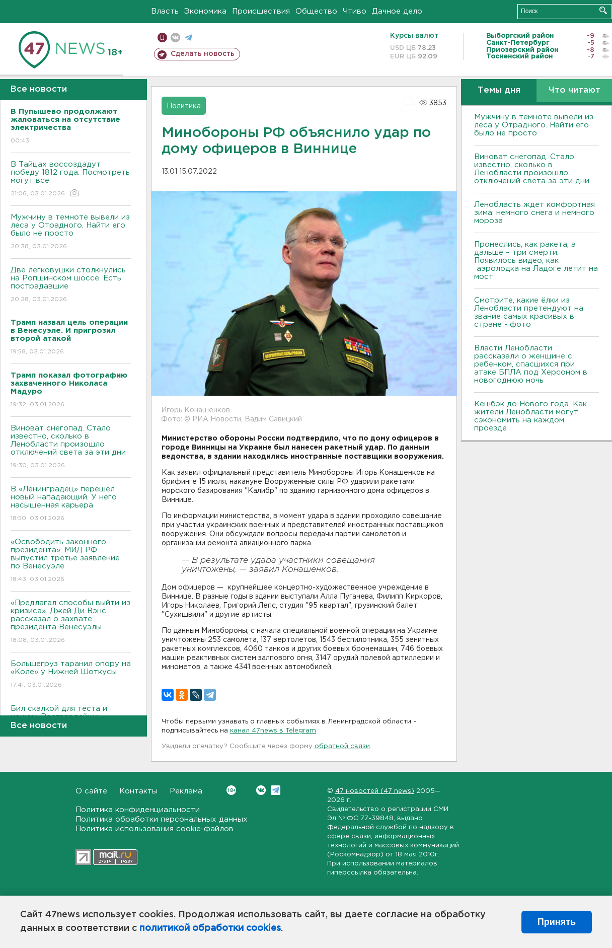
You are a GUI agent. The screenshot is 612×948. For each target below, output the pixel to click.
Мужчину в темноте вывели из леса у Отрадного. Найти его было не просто (71, 232)
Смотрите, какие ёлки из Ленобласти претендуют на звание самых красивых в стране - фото (528, 312)
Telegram (275, 790)
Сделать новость (203, 54)
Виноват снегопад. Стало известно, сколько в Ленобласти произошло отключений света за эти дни (71, 447)
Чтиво (354, 11)
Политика (184, 106)
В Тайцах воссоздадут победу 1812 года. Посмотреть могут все (71, 179)
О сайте (91, 791)
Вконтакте (231, 790)
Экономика (205, 11)
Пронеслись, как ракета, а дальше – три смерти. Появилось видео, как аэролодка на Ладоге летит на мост (536, 260)
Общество (316, 11)
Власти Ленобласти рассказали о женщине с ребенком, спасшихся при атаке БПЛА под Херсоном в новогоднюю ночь (530, 364)
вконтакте (175, 37)
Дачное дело (397, 11)
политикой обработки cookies (210, 928)
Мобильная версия (162, 37)
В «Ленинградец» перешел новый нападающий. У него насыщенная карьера (71, 504)
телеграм (188, 37)
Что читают (574, 90)
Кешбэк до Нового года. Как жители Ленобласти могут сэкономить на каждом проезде (530, 416)
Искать (603, 10)
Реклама (186, 791)
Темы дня (499, 90)
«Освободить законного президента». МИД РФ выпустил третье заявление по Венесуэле (71, 561)
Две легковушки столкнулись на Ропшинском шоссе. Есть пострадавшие (71, 285)
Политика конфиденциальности (137, 810)
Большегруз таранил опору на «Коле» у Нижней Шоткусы (71, 675)
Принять (557, 922)
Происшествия (261, 11)
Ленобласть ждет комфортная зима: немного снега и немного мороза (534, 212)
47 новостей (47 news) (374, 791)
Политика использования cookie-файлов (154, 829)
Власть (165, 11)
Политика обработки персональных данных (161, 819)
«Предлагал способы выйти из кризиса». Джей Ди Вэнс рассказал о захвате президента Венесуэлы (71, 622)
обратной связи (342, 746)
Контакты (138, 791)
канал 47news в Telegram (273, 731)
